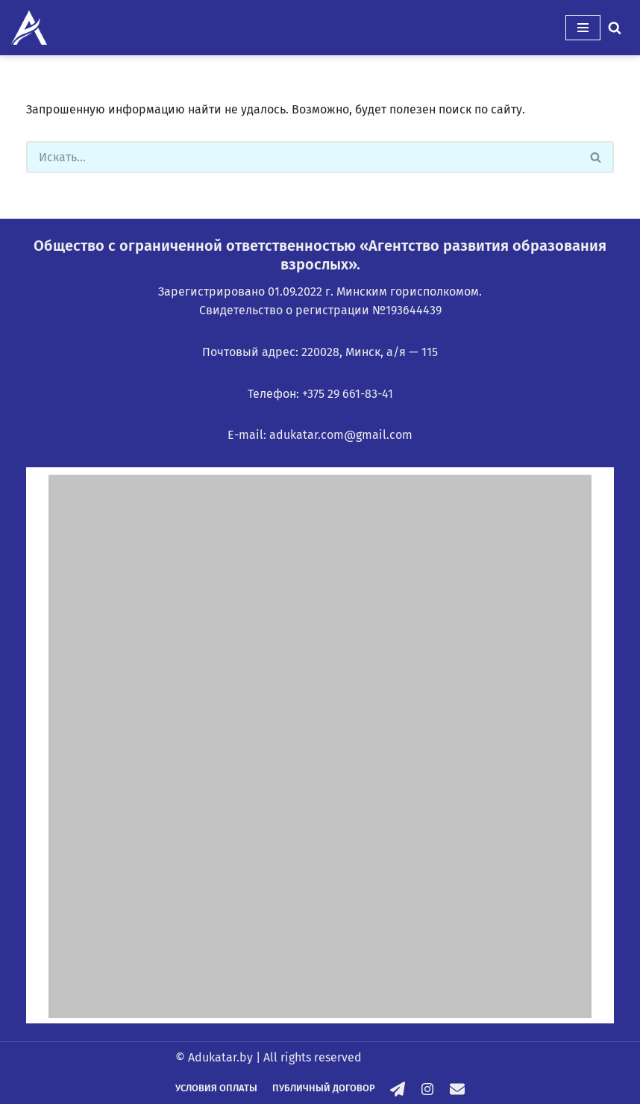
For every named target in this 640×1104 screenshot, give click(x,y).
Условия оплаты (216, 1088)
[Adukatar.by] (29, 27)
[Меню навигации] (582, 27)
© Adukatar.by (214, 1057)
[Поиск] (614, 27)
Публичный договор (323, 1088)
